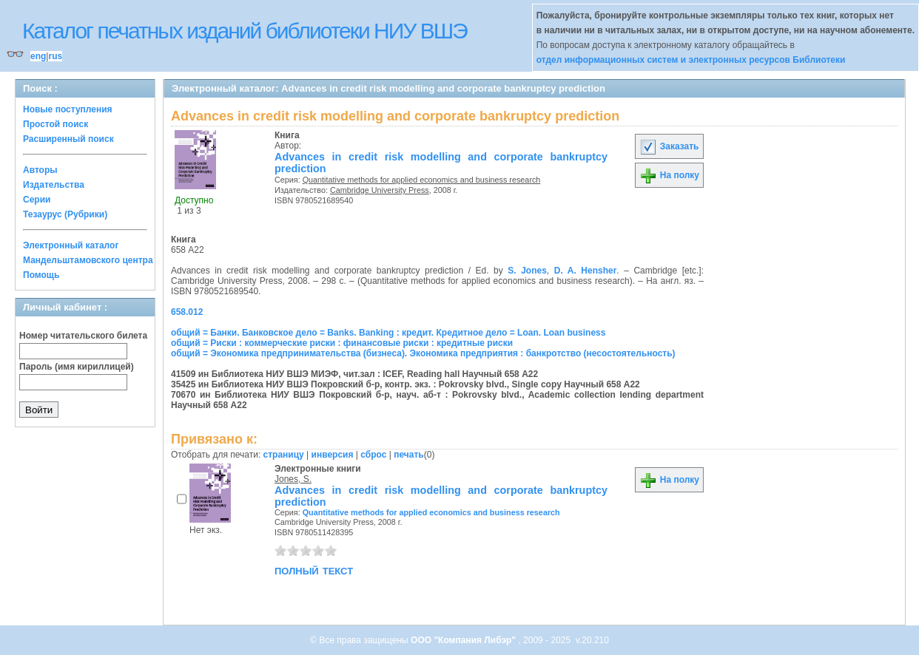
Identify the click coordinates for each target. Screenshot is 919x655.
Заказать (668, 146)
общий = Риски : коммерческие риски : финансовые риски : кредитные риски (342, 343)
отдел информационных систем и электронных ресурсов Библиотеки (691, 60)
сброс (373, 454)
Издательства (53, 185)
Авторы (40, 170)
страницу (283, 454)
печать (409, 454)
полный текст (314, 570)
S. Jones (527, 270)
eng (38, 56)
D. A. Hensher (585, 270)
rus (55, 56)
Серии (36, 199)
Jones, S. (293, 479)
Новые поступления (67, 109)
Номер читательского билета (83, 335)
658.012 (187, 312)
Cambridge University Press (379, 190)
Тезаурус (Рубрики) (65, 214)
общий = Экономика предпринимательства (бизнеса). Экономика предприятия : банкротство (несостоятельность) (423, 353)
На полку (669, 175)
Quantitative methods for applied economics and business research (422, 179)
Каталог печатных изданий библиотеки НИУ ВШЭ (244, 30)
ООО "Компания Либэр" (464, 640)
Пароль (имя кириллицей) (76, 367)
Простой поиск (55, 124)
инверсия (333, 454)
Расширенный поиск (68, 139)
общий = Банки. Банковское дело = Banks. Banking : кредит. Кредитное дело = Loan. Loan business (388, 333)
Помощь (41, 275)
